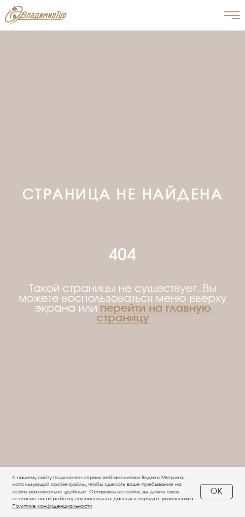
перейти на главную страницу (154, 313)
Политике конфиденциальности (52, 506)
